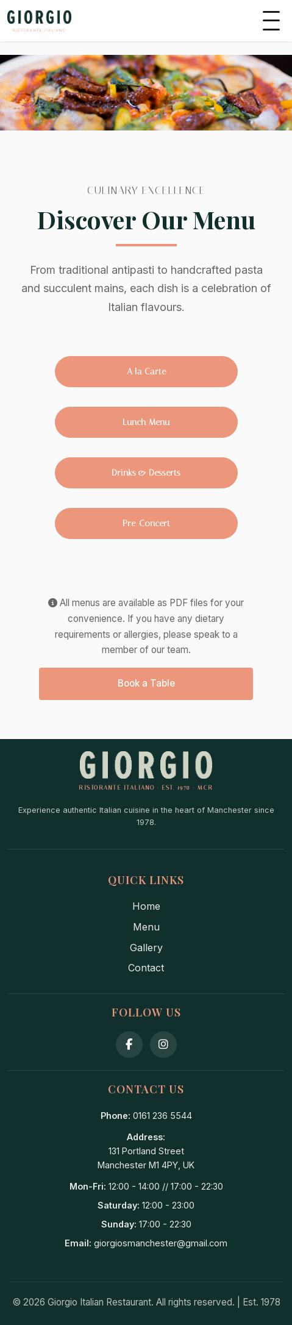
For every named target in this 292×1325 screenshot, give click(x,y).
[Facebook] (129, 1044)
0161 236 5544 (162, 1115)
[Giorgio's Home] (39, 21)
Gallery (146, 947)
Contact (146, 968)
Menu (146, 927)
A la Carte (146, 371)
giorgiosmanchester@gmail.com (160, 1243)
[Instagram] (163, 1044)
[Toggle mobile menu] (271, 20)
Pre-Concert (146, 523)
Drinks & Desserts (146, 473)
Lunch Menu (146, 422)
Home (146, 906)
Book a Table (146, 683)
